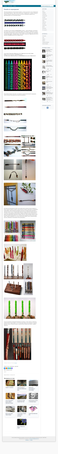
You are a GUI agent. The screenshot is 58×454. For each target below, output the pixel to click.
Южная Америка (45, 43)
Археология (44, 25)
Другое (43, 26)
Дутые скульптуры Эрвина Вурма (10, 410)
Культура (43, 23)
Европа (43, 40)
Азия (43, 37)
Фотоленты (44, 28)
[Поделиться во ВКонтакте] (4, 368)
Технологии (44, 14)
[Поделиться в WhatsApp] (10, 368)
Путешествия (44, 15)
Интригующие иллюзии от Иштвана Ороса (33, 397)
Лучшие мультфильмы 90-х (33, 410)
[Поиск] (55, 6)
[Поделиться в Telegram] (8, 368)
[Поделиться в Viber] (12, 368)
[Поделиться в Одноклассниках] (6, 368)
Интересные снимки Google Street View (22, 397)
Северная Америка (45, 42)
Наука (43, 20)
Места (43, 11)
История (43, 17)
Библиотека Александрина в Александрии (33, 385)
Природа (43, 12)
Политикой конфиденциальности (34, 438)
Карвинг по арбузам (10, 384)
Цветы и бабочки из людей (22, 423)
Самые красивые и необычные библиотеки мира (22, 385)
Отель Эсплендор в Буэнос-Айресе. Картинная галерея (10, 398)
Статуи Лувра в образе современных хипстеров (22, 411)
